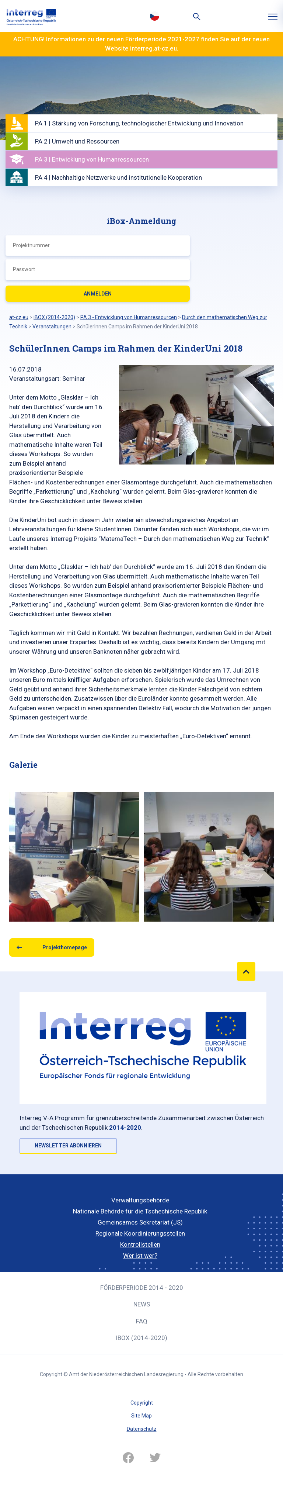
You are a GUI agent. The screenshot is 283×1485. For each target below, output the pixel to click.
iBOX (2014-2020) (141, 1337)
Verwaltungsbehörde (140, 1200)
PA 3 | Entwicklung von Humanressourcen (92, 159)
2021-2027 (183, 39)
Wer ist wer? (140, 1255)
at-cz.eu (18, 317)
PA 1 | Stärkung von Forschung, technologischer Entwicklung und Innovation (139, 123)
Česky (154, 16)
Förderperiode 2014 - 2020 (141, 1287)
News (141, 1304)
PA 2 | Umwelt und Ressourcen (77, 141)
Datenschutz (142, 1429)
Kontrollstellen (140, 1244)
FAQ (141, 1321)
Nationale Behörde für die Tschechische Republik (140, 1211)
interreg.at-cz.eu (153, 48)
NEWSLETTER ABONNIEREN (68, 1146)
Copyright (141, 1403)
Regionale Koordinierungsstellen (140, 1233)
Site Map (141, 1416)
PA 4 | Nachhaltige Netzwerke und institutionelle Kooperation (118, 177)
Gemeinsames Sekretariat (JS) (140, 1222)
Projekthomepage (64, 947)
